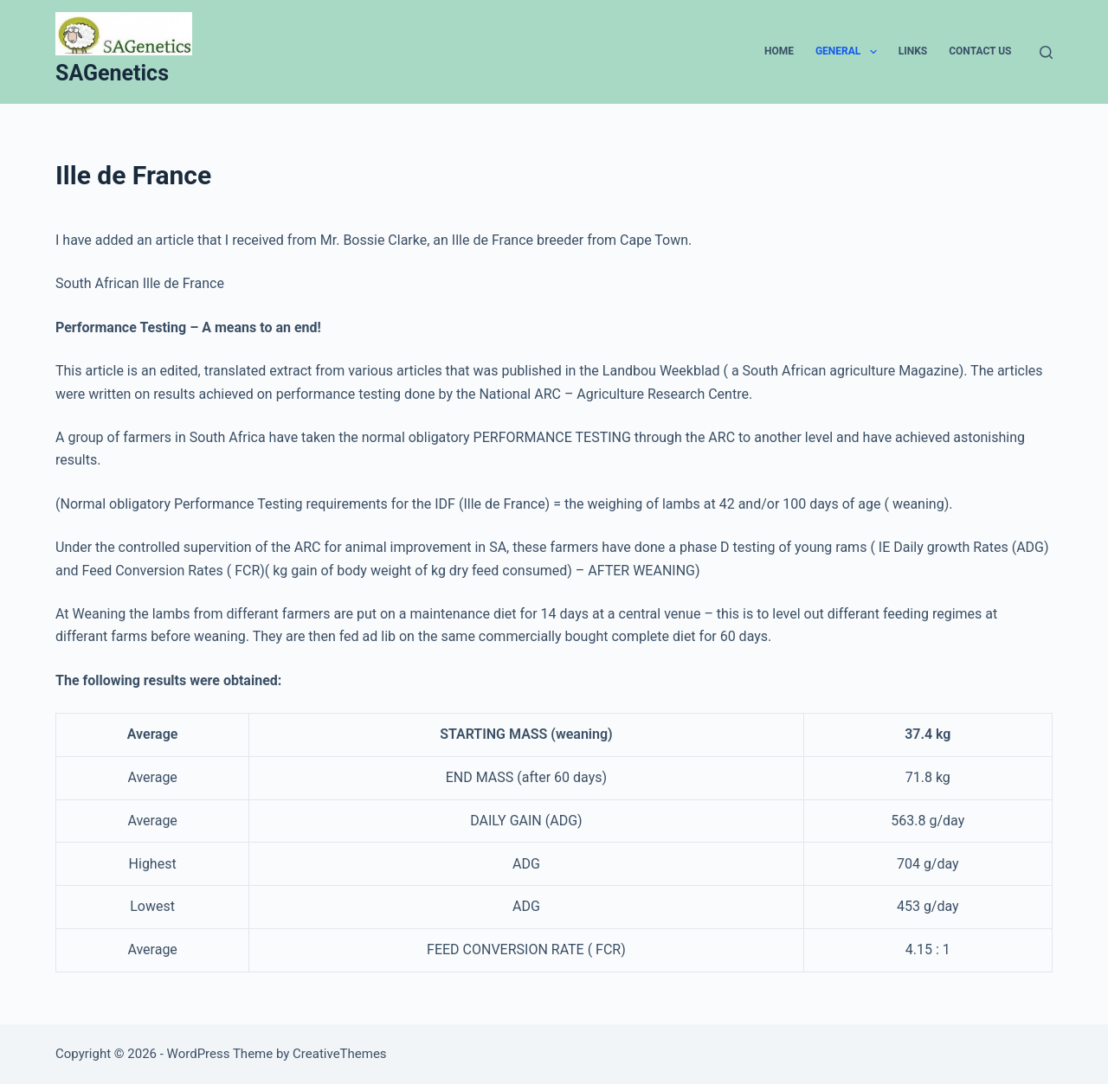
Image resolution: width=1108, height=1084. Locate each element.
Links (913, 51)
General (849, 52)
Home (779, 51)
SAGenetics (112, 73)
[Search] (1046, 52)
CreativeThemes (340, 1054)
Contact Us (980, 51)
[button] (873, 52)
